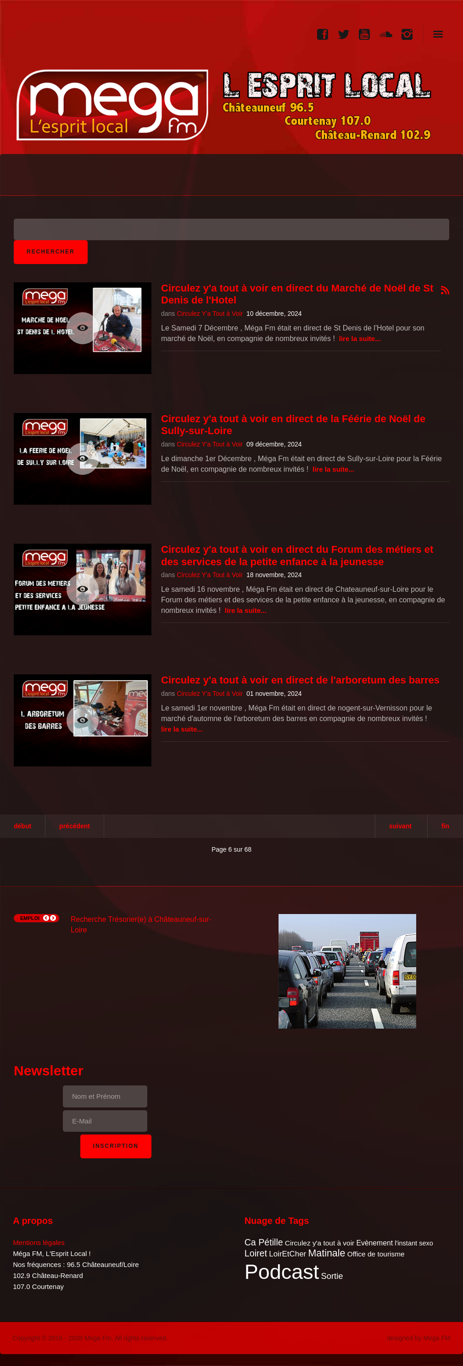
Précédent (74, 826)
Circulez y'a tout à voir (319, 1243)
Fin (445, 826)
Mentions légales (39, 1242)
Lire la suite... (360, 338)
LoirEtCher (287, 1254)
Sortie (332, 1276)
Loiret (256, 1253)
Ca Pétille (264, 1242)
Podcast (282, 1271)
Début (22, 826)
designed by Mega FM (419, 1338)
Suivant (400, 826)
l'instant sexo (414, 1243)
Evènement (374, 1243)
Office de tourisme (376, 1254)
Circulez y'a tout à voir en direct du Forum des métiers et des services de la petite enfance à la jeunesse (297, 555)
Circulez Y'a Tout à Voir (210, 313)
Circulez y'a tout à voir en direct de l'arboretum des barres (300, 680)
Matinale (326, 1253)
